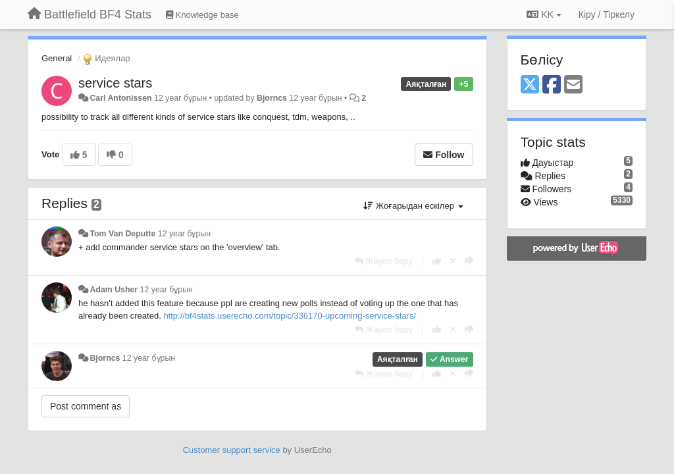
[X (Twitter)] (530, 85)
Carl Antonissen (120, 98)
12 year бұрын (184, 233)
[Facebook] (551, 85)
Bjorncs (272, 98)
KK (544, 14)
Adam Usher (114, 289)
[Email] (573, 85)
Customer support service (231, 450)
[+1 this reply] (436, 261)
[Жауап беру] (384, 261)
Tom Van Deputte (122, 233)
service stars (115, 83)
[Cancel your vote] (453, 261)
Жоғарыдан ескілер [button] (413, 206)
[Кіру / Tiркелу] (606, 14)
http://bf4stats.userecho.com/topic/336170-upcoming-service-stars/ (289, 316)
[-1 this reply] (469, 261)
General (56, 58)
